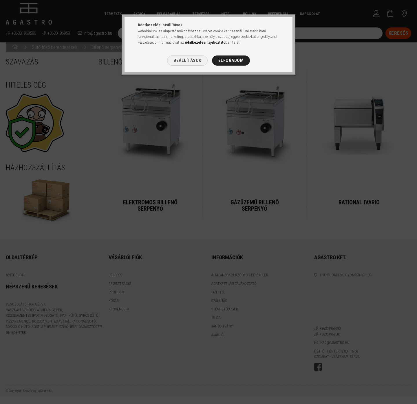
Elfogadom (231, 60)
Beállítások (187, 60)
